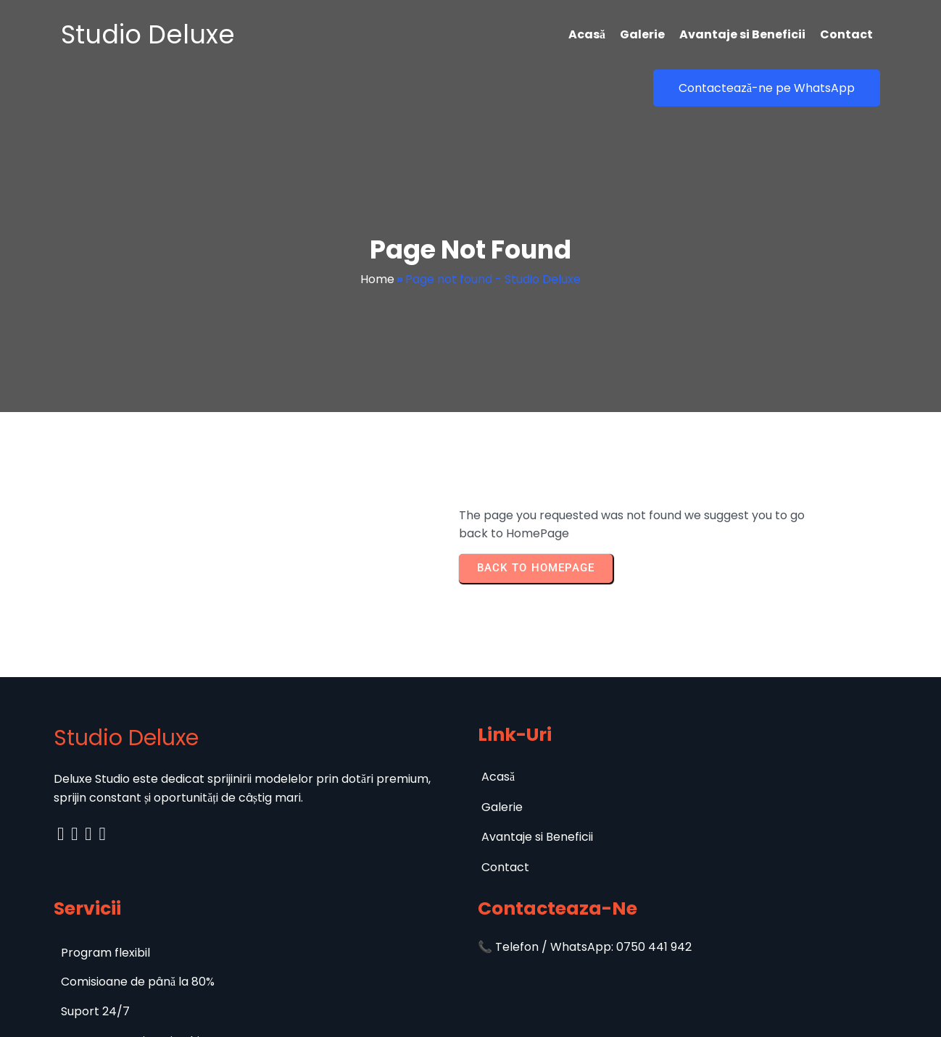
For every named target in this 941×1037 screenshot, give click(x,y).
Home (377, 247)
